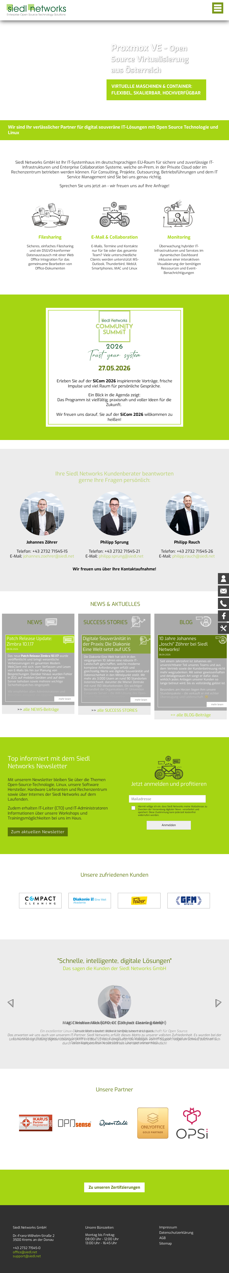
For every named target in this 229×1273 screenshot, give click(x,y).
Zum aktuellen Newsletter (37, 832)
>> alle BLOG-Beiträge (191, 715)
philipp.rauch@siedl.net (193, 556)
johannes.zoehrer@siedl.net (48, 556)
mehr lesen (65, 698)
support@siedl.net (27, 1256)
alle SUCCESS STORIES (117, 710)
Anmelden (169, 825)
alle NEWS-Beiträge (41, 709)
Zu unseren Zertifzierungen (114, 1187)
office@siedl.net (25, 1252)
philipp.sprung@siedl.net (121, 556)
